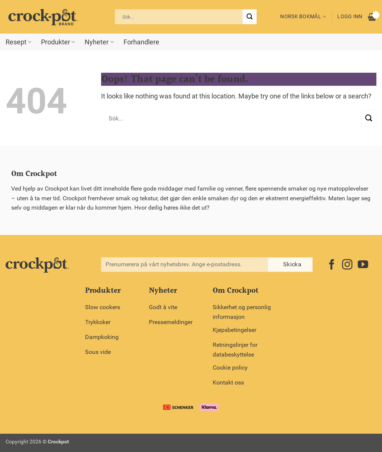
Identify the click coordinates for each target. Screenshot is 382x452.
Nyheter (99, 42)
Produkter (58, 42)
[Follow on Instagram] (347, 265)
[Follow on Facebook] (331, 265)
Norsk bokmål (303, 16)
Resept (18, 42)
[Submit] (249, 16)
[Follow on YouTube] (363, 265)
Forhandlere (141, 42)
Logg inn (349, 16)
